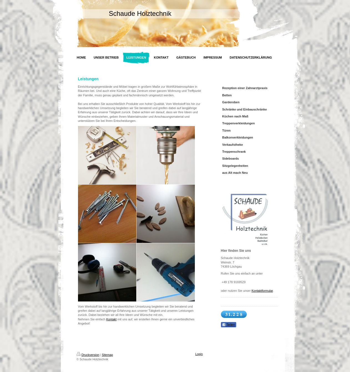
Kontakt (111, 319)
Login (199, 354)
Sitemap (107, 354)
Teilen (228, 325)
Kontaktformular (262, 290)
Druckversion (88, 354)
